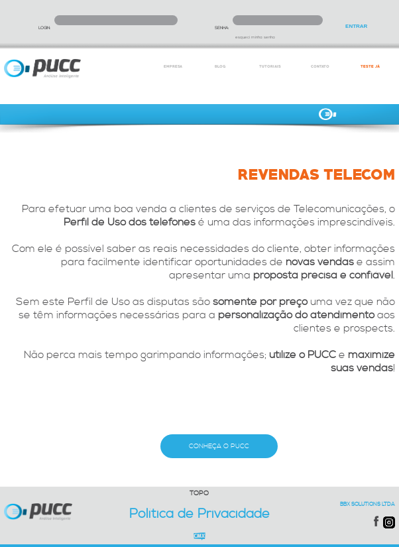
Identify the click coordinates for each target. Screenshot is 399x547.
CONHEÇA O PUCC (219, 446)
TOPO (199, 493)
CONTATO (320, 66)
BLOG (220, 66)
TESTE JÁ (370, 66)
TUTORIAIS (270, 66)
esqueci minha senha (255, 37)
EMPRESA (173, 66)
